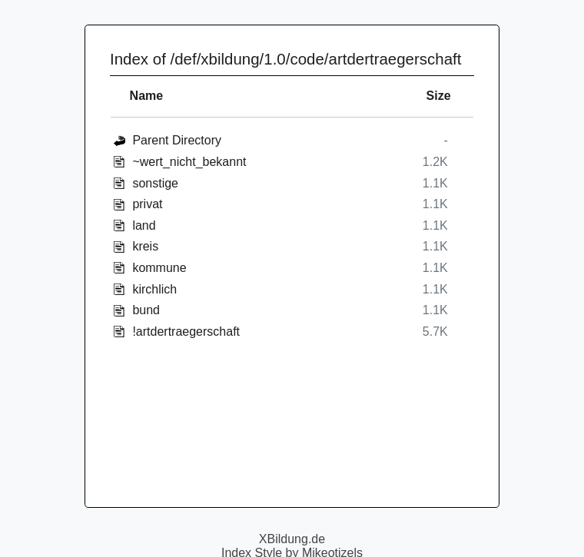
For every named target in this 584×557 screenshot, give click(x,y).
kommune (159, 267)
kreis (145, 246)
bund (146, 310)
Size (438, 95)
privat (147, 204)
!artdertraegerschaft (186, 331)
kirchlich (154, 289)
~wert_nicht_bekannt (189, 161)
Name (147, 95)
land (143, 225)
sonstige (155, 183)
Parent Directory (176, 140)
